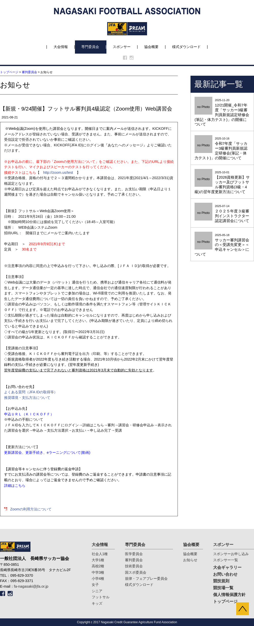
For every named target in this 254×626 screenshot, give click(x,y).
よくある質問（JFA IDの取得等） (30, 392)
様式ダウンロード (186, 47)
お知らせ (190, 560)
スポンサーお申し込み (231, 554)
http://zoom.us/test (58, 172)
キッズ (97, 603)
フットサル (100, 597)
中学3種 (98, 572)
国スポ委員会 (135, 572)
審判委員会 (29, 72)
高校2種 (98, 566)
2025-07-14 (222, 214)
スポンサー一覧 (225, 560)
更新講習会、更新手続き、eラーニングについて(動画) (47, 452)
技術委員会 (134, 566)
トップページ (9, 72)
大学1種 (98, 560)
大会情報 (61, 47)
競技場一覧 (223, 588)
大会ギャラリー (227, 567)
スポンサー (122, 47)
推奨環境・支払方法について (27, 398)
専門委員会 (90, 47)
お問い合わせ (225, 574)
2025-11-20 (222, 113)
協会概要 (151, 47)
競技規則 (221, 581)
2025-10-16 (222, 149)
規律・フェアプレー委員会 (146, 578)
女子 (95, 585)
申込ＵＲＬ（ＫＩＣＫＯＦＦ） (29, 414)
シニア (97, 591)
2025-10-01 (222, 182)
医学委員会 (134, 554)
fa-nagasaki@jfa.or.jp (31, 586)
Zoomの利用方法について (31, 509)
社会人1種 (100, 554)
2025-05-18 (222, 245)
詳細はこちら (14, 485)
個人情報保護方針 (229, 594)
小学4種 (98, 578)
